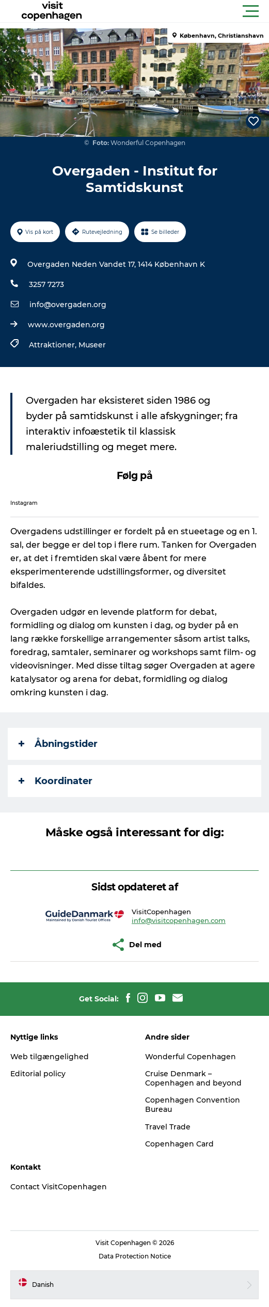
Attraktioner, (53, 344)
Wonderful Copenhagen (190, 1056)
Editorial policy (38, 1073)
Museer (92, 344)
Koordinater (55, 781)
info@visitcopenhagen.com (179, 920)
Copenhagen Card (179, 1144)
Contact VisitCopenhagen (58, 1186)
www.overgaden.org (66, 324)
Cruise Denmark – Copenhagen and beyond (193, 1078)
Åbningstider (58, 744)
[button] (181, 11)
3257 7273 (46, 284)
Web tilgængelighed (49, 1056)
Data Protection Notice (135, 1256)
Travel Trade (168, 1126)
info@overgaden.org (67, 304)
